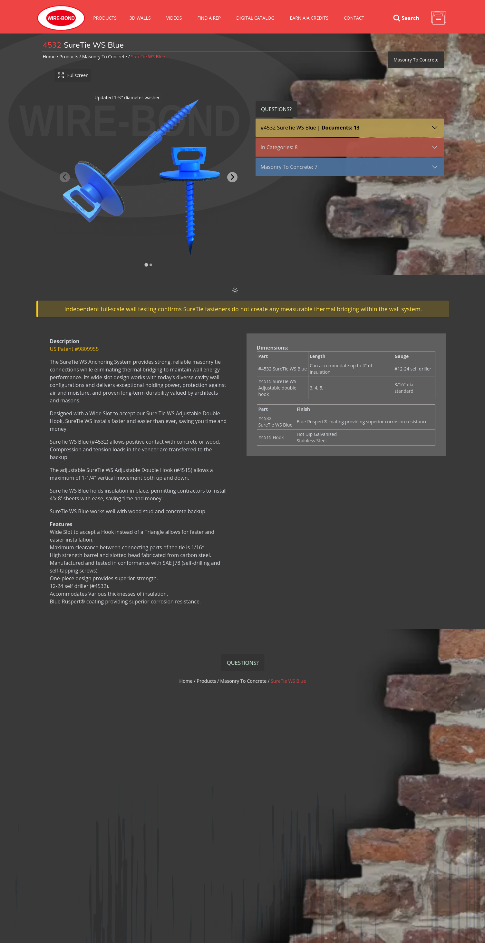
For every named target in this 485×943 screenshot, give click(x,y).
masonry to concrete (104, 56)
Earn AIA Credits (309, 18)
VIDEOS (174, 18)
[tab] (146, 265)
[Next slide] (232, 177)
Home (49, 56)
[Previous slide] (65, 177)
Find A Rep (209, 18)
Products (105, 18)
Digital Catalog (255, 18)
